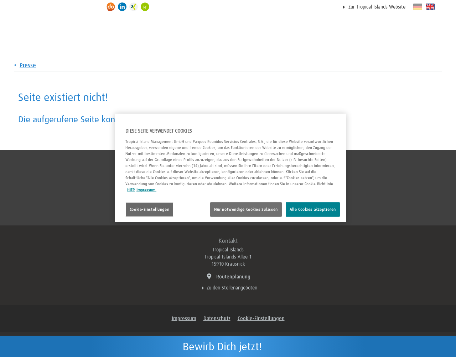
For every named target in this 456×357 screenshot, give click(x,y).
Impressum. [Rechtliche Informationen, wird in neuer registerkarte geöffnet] (146, 190)
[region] (230, 168)
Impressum (184, 318)
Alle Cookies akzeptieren (313, 209)
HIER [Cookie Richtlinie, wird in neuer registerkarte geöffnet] (131, 190)
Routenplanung (228, 276)
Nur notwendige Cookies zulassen (246, 209)
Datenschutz (216, 318)
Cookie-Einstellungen (149, 209)
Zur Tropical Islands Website (376, 7)
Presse (28, 65)
